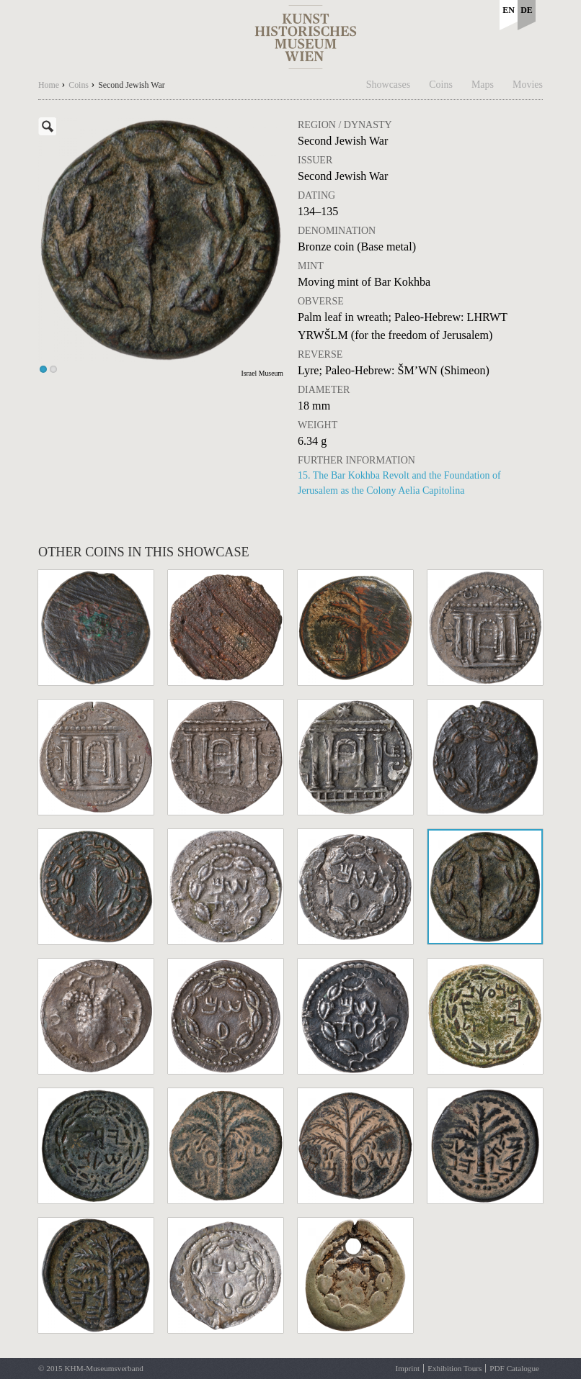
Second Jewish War (131, 85)
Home (48, 85)
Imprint (408, 1368)
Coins (441, 84)
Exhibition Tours (454, 1368)
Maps (482, 84)
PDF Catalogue (514, 1368)
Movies (528, 84)
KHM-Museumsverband (103, 1368)
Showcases (388, 84)
